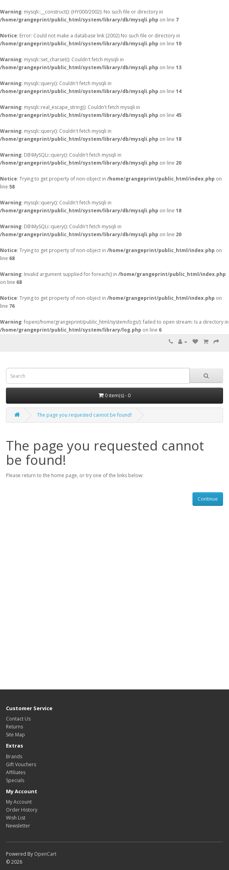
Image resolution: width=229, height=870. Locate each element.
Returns (14, 726)
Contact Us (18, 718)
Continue (208, 498)
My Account (19, 801)
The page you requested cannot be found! (84, 415)
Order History (21, 809)
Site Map (15, 734)
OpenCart (45, 854)
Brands (14, 756)
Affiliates (15, 772)
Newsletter (18, 825)
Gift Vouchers (21, 764)
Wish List (15, 817)
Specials (15, 780)
